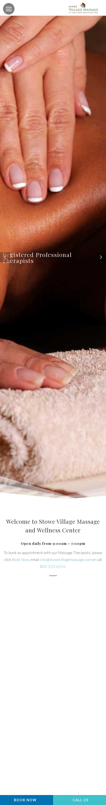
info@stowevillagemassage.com (65, 559)
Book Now (20, 559)
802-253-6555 (53, 566)
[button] (5, 257)
